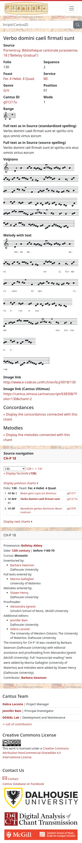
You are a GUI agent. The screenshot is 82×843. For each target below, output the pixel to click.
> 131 (39, 469)
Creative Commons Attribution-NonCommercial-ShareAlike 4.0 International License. (36, 752)
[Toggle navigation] (71, 8)
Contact (10, 779)
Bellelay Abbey (31, 545)
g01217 (71, 493)
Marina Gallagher (22, 579)
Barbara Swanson (22, 565)
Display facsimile (21, 473)
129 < (30, 469)
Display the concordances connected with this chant (40, 417)
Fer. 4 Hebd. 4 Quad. (19, 78)
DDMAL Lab (11, 717)
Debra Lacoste (20, 629)
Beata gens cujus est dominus (38, 493)
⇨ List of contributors (17, 724)
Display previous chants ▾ (21, 483)
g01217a (10, 102)
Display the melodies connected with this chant (36, 437)
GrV (6, 90)
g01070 (71, 508)
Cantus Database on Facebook (23, 784)
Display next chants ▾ (18, 521)
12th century (20, 550)
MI (46, 78)
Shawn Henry (19, 593)
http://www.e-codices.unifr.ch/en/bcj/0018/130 (39, 382)
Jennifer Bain (19, 620)
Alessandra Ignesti (22, 606)
